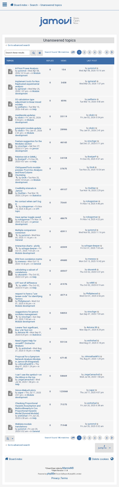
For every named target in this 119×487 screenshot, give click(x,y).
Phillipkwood (24, 301)
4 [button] (94, 52)
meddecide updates (25, 115)
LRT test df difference (26, 283)
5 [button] (99, 52)
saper (20, 392)
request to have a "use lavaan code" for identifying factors (28, 296)
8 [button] (106, 52)
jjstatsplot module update (28, 128)
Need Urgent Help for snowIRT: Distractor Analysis (25, 343)
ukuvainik (22, 275)
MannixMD (68, 468)
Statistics (36, 195)
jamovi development (27, 149)
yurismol (22, 71)
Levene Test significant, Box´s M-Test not (26, 328)
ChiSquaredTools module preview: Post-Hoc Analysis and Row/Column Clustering (28, 171)
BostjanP (22, 159)
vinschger (22, 146)
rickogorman (27, 206)
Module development (27, 92)
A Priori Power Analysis (26, 68)
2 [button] (84, 52)
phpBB (50, 473)
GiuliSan (22, 193)
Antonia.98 (23, 332)
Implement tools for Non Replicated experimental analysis (27, 84)
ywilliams (22, 107)
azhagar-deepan (29, 248)
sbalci (21, 117)
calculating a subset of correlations (26, 271)
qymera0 (22, 89)
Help (34, 109)
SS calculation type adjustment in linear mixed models (28, 102)
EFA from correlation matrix (28, 259)
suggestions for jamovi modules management (26, 313)
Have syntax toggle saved (28, 217)
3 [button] (89, 52)
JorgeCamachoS (26, 379)
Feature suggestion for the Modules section (28, 142)
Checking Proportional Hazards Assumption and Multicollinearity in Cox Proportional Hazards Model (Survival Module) (27, 408)
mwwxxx (22, 261)
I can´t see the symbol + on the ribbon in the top (28, 375)
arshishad (26, 348)
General (19, 240)
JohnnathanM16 (25, 364)
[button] (72, 52)
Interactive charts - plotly (27, 246)
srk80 (24, 285)
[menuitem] (98, 459)
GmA (23, 177)
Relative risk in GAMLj (25, 157)
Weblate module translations (23, 425)
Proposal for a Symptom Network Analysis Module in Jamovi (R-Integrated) (27, 359)
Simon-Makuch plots (25, 390)
